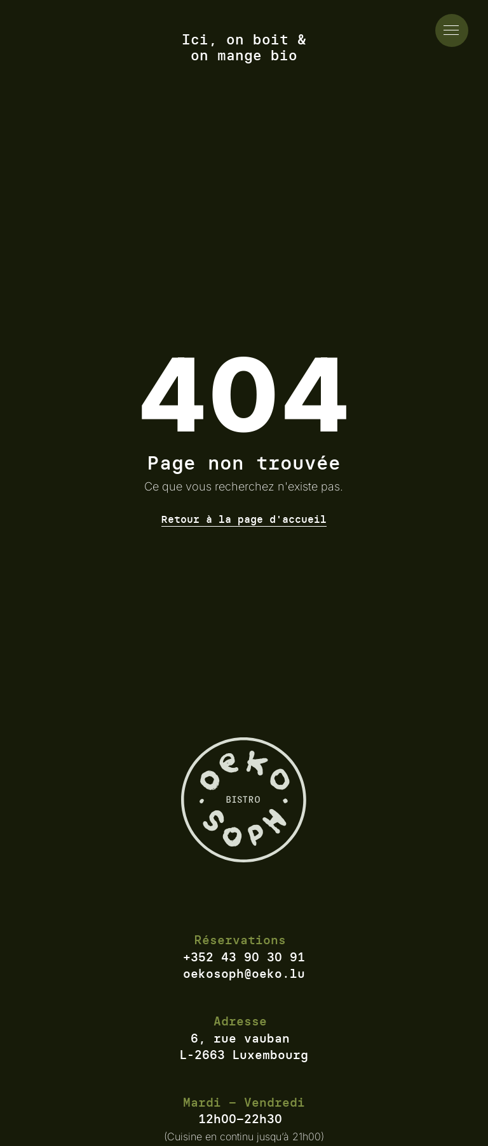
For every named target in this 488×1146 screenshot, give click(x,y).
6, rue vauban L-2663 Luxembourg (244, 1047)
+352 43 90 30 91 (244, 957)
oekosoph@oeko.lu (244, 973)
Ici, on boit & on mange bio (244, 48)
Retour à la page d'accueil (244, 519)
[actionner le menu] (451, 30)
